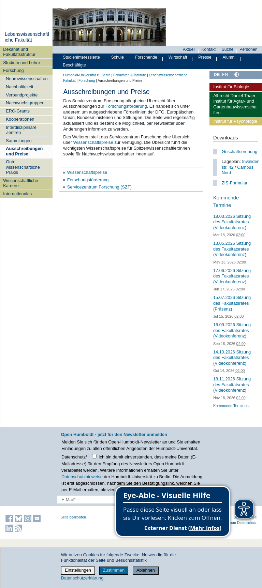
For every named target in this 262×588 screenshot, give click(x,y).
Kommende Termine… (231, 406)
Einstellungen (78, 570)
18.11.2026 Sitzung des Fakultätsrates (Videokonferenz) (232, 384)
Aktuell (189, 49)
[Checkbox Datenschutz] (94, 456)
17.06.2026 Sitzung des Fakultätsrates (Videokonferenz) (232, 276)
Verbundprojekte (22, 94)
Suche (228, 49)
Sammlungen (18, 140)
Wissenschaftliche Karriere (20, 183)
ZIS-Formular (234, 182)
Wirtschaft (178, 57)
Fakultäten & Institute (129, 75)
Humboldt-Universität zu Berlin (86, 75)
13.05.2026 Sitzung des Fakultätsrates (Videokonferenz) (232, 249)
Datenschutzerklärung (82, 578)
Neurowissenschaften (26, 78)
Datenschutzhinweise (82, 476)
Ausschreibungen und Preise (24, 151)
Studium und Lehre (21, 62)
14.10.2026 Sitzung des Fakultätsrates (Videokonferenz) (232, 357)
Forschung (13, 70)
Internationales (17, 193)
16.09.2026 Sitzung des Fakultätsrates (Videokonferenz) (232, 330)
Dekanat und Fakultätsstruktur (19, 52)
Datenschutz (247, 523)
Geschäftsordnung (240, 151)
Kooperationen (20, 119)
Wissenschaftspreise (93, 142)
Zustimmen (114, 570)
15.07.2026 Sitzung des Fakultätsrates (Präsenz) (232, 303)
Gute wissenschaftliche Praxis (23, 167)
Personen (248, 49)
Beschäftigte (74, 65)
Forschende (146, 57)
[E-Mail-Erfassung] (102, 499)
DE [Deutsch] (217, 74)
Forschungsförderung (126, 106)
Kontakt (208, 49)
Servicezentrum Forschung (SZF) (99, 187)
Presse (204, 57)
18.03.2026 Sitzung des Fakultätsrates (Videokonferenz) (232, 222)
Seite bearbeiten (73, 517)
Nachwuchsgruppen (25, 102)
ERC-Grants (18, 111)
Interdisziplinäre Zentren (21, 130)
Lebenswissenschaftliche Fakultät (27, 37)
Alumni (228, 57)
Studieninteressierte (81, 57)
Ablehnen (145, 570)
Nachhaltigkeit (19, 86)
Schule (117, 57)
